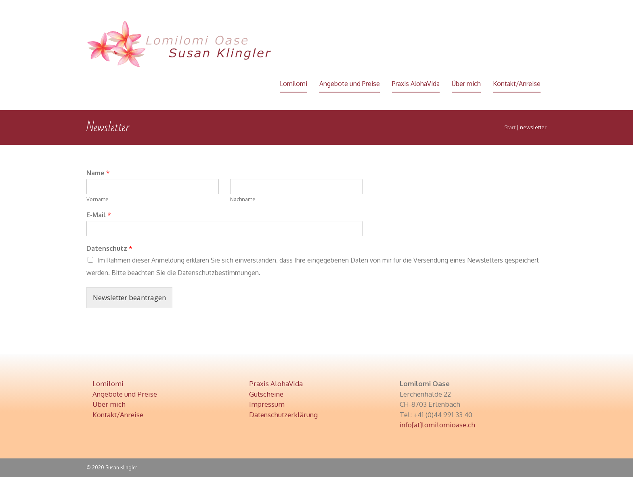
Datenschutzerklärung (283, 414)
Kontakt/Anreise (517, 84)
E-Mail (98, 215)
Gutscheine (266, 394)
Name (98, 173)
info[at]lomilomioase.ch (437, 424)
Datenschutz (109, 248)
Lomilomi (293, 84)
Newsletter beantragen (129, 297)
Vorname (97, 199)
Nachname (243, 199)
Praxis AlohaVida (416, 84)
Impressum (267, 404)
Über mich (466, 84)
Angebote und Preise (349, 84)
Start (510, 127)
